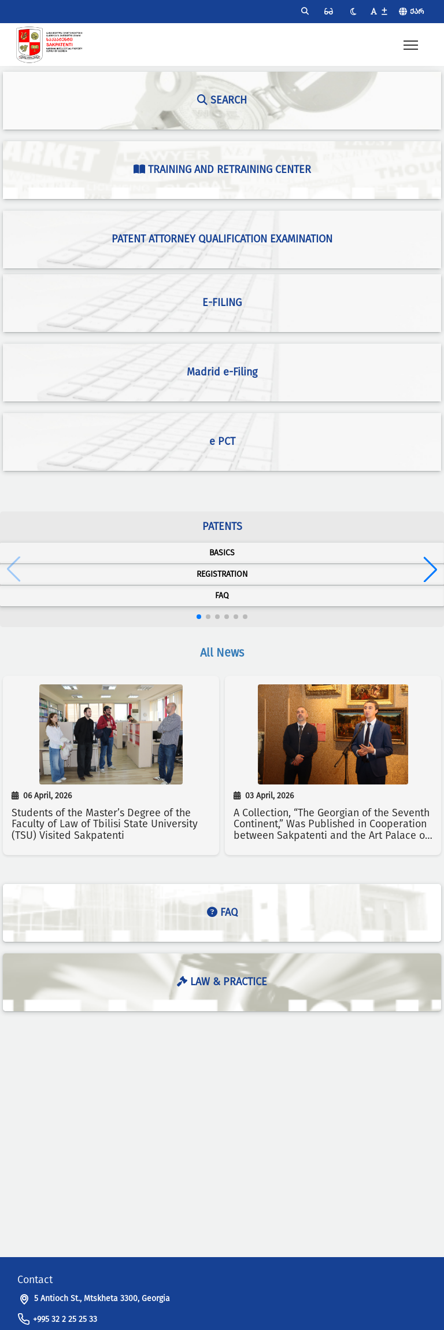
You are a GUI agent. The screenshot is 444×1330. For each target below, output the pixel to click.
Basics (222, 553)
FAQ (222, 595)
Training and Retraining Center (222, 169)
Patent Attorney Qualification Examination (222, 239)
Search (222, 100)
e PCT (222, 441)
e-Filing (222, 302)
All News (222, 653)
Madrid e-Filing (222, 372)
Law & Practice (222, 981)
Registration (222, 574)
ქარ (417, 11)
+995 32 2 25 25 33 (65, 1319)
